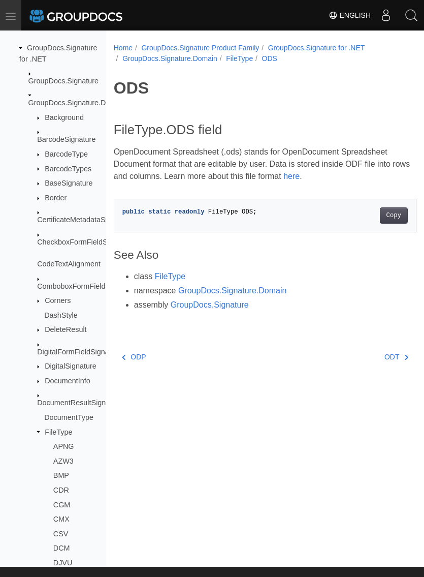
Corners (58, 300)
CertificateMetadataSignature (84, 220)
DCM (61, 548)
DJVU (63, 563)
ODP (134, 357)
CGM (62, 505)
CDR (61, 490)
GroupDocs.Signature (63, 81)
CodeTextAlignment (69, 264)
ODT (375, 357)
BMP (61, 475)
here (311, 176)
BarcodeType (66, 154)
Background (64, 117)
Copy (372, 215)
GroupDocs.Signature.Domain (77, 103)
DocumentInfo (67, 381)
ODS (269, 58)
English (350, 15)
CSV (61, 534)
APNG (63, 446)
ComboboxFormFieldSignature (87, 286)
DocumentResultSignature (79, 403)
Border (56, 198)
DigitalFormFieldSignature (79, 352)
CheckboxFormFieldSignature (85, 242)
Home (123, 48)
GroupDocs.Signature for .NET (316, 48)
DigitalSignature (70, 366)
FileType (58, 432)
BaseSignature (68, 183)
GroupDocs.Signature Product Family (200, 48)
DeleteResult (65, 329)
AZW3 (63, 461)
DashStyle (61, 315)
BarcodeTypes (68, 169)
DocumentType (68, 417)
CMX (61, 519)
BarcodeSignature (66, 139)
